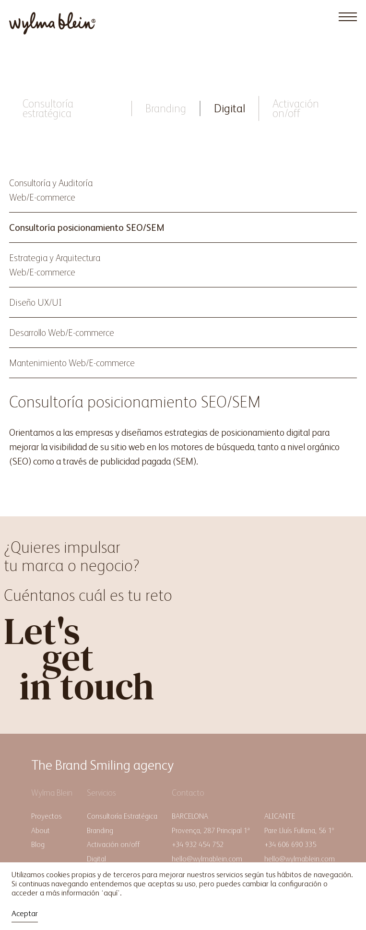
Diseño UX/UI (35, 302)
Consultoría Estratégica (122, 816)
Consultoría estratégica (48, 108)
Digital (229, 108)
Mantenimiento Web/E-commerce (72, 363)
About (40, 830)
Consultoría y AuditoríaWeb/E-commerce (51, 190)
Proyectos (46, 816)
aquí (111, 892)
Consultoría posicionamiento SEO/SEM (87, 227)
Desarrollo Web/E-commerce (61, 332)
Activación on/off (295, 108)
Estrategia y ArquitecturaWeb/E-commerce (54, 264)
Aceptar (25, 913)
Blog (38, 844)
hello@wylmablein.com (207, 858)
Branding (165, 108)
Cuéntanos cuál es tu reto (88, 595)
